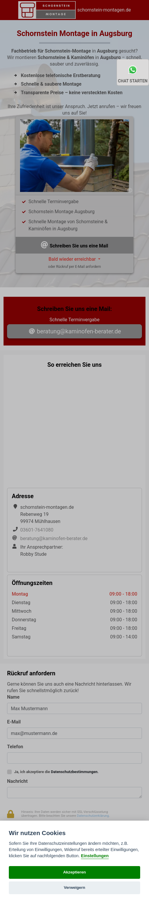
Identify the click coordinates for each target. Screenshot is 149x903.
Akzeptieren (74, 872)
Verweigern (74, 887)
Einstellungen (95, 855)
